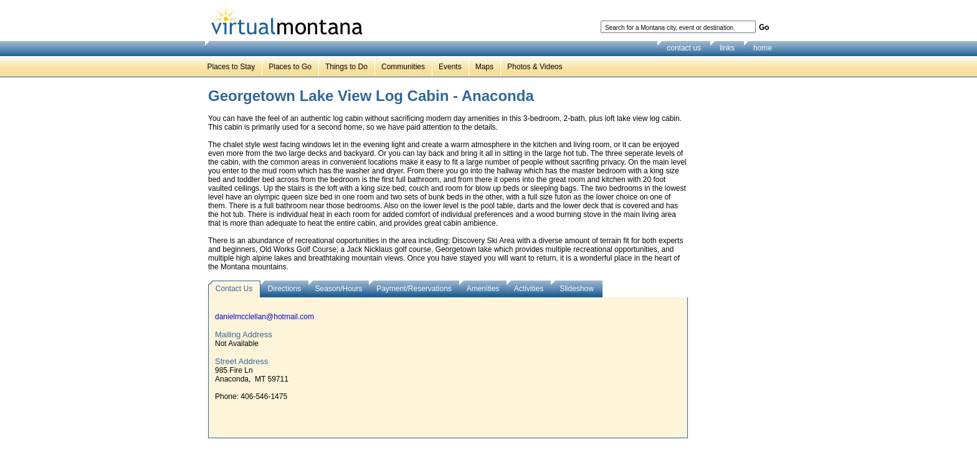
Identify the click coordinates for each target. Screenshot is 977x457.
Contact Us (234, 288)
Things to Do (346, 66)
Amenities (483, 288)
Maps (484, 66)
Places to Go (290, 66)
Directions (284, 288)
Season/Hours (338, 288)
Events (450, 66)
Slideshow (577, 288)
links (727, 48)
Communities (403, 66)
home (762, 48)
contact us (684, 48)
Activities (528, 288)
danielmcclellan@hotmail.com (264, 316)
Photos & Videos (535, 66)
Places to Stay (231, 66)
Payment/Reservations (414, 288)
